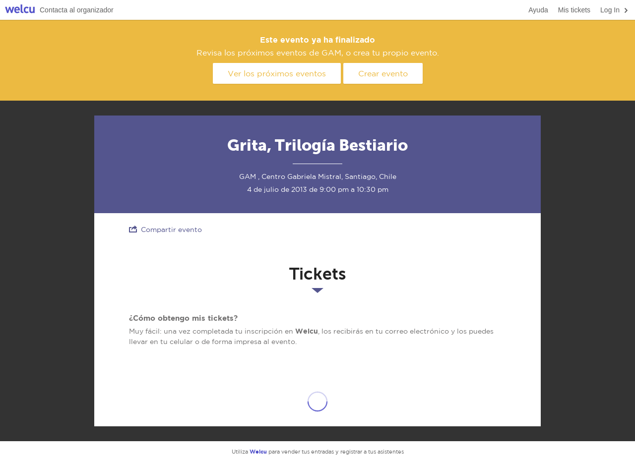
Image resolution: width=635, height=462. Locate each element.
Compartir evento (165, 229)
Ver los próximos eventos (277, 73)
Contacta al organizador (77, 10)
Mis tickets (574, 10)
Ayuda (538, 10)
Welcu (20, 10)
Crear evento (383, 73)
